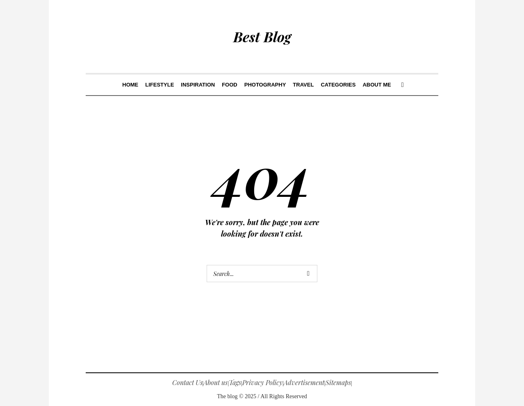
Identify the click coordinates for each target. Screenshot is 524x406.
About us (215, 382)
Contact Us (187, 382)
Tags (235, 382)
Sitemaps (338, 382)
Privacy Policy (262, 382)
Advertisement (304, 382)
